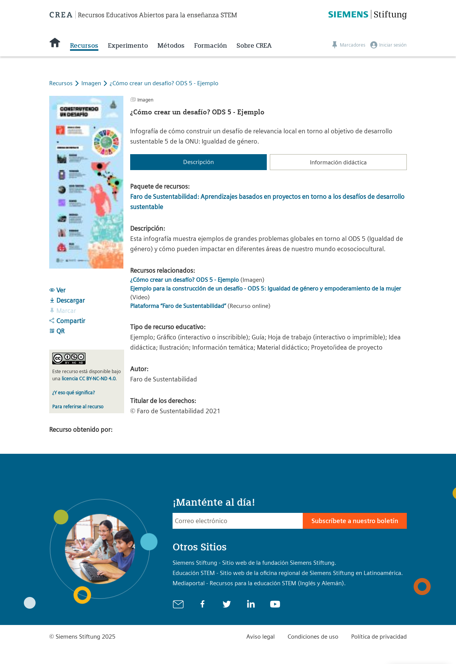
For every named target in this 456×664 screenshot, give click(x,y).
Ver (57, 290)
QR (56, 331)
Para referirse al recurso (77, 406)
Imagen (92, 83)
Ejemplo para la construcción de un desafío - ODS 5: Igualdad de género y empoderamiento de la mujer (265, 288)
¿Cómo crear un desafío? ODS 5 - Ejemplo (164, 83)
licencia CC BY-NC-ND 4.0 (88, 378)
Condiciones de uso (313, 636)
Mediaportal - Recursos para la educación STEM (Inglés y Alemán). (259, 583)
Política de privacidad (379, 636)
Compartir (67, 321)
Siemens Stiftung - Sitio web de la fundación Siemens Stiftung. (254, 562)
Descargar (67, 300)
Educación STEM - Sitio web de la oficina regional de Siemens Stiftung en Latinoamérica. (288, 573)
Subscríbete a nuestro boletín (354, 521)
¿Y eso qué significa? (73, 392)
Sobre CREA (254, 45)
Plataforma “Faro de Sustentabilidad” (178, 305)
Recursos (84, 45)
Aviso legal (260, 636)
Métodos (171, 45)
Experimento (128, 45)
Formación (210, 45)
